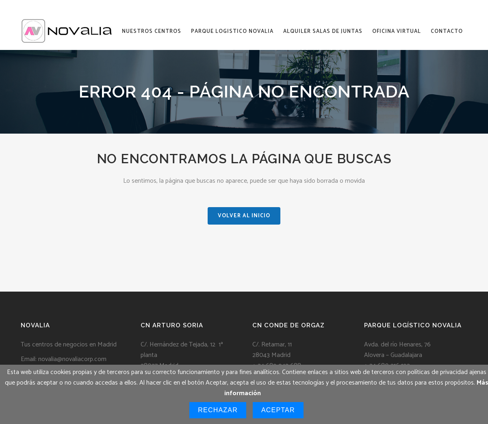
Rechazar (218, 410)
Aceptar (278, 410)
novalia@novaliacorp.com (72, 359)
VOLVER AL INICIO (244, 216)
